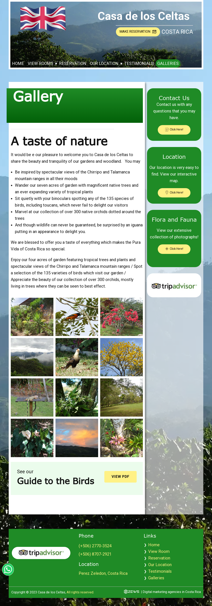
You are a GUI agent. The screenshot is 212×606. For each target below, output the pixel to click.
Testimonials (139, 63)
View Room (159, 551)
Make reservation (138, 31)
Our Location (104, 63)
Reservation (72, 63)
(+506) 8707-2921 (95, 554)
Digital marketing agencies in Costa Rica (172, 592)
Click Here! (174, 129)
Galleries (168, 63)
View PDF (120, 476)
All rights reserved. (80, 592)
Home (18, 63)
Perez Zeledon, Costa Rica (103, 573)
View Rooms (40, 63)
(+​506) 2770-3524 (95, 545)
